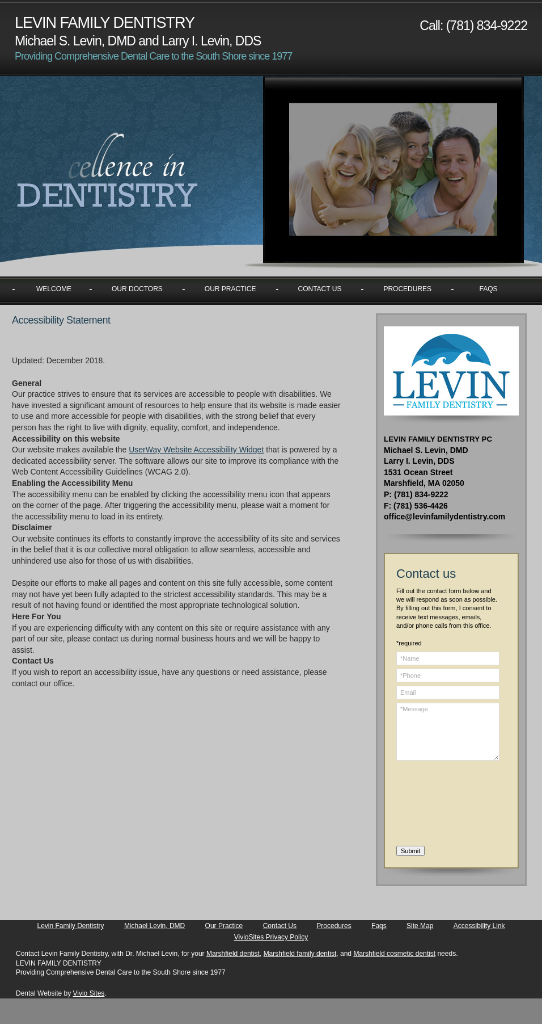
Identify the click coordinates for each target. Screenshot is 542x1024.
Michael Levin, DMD (154, 926)
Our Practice (230, 289)
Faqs (489, 289)
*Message (447, 732)
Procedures (407, 289)
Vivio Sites (89, 993)
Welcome (53, 289)
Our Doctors (137, 289)
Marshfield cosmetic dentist (394, 954)
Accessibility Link (479, 926)
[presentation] (442, 805)
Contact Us (320, 289)
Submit (410, 850)
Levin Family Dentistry (70, 926)
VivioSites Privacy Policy (271, 937)
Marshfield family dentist (300, 954)
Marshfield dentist (233, 954)
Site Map (419, 926)
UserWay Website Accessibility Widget (196, 449)
